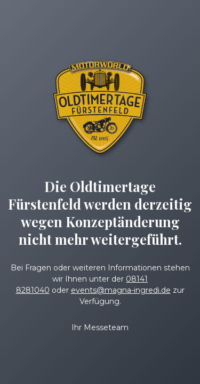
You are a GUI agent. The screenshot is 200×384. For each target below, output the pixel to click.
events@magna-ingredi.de (121, 290)
